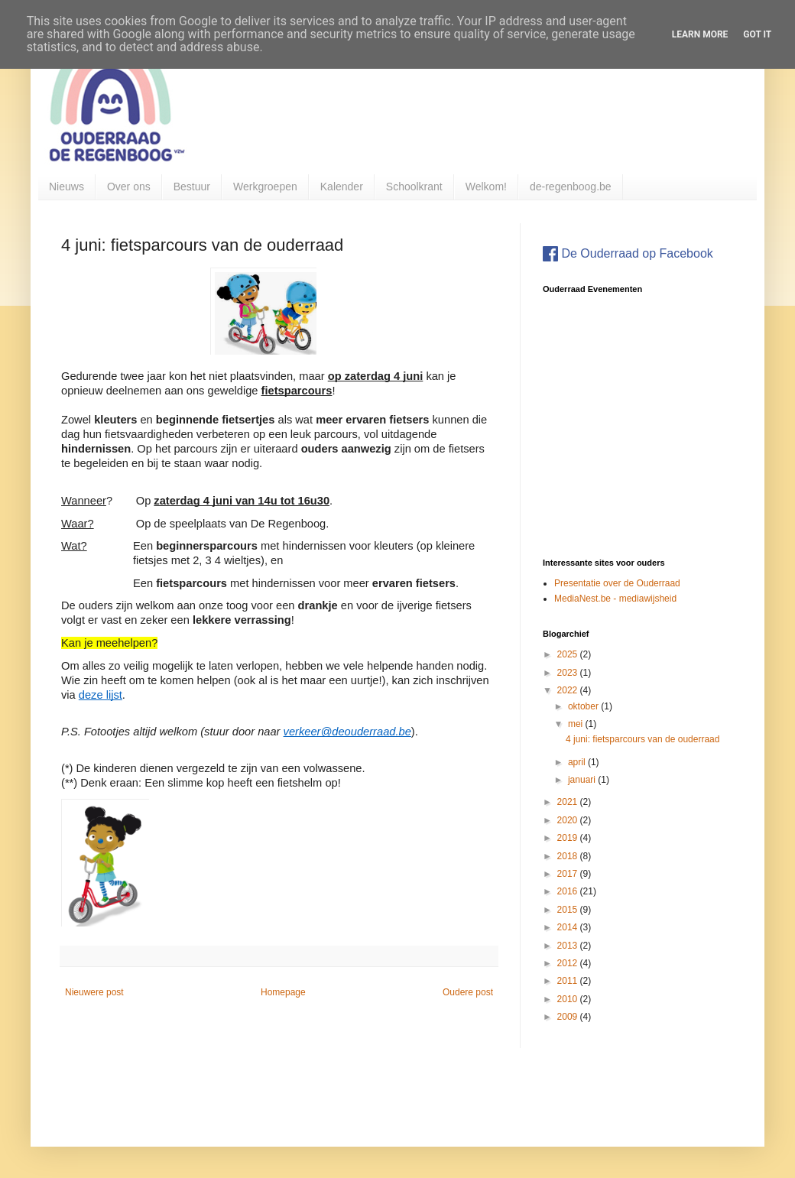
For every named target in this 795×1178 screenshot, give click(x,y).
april (578, 762)
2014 (568, 927)
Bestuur (192, 186)
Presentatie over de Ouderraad (617, 583)
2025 (568, 654)
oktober (584, 706)
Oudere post (468, 992)
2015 (568, 909)
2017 (568, 873)
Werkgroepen (265, 186)
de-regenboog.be (571, 186)
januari (583, 779)
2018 (568, 856)
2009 (568, 1016)
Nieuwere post (94, 992)
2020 (568, 820)
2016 (568, 891)
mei (577, 724)
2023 (568, 672)
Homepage (283, 992)
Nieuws (66, 186)
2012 (568, 963)
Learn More (700, 34)
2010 (568, 999)
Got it (757, 34)
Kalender (341, 186)
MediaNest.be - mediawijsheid (615, 598)
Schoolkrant (414, 186)
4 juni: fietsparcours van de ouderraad (642, 739)
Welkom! (486, 186)
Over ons (129, 186)
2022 (568, 690)
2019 (568, 837)
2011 (568, 980)
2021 (568, 802)
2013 (568, 945)
